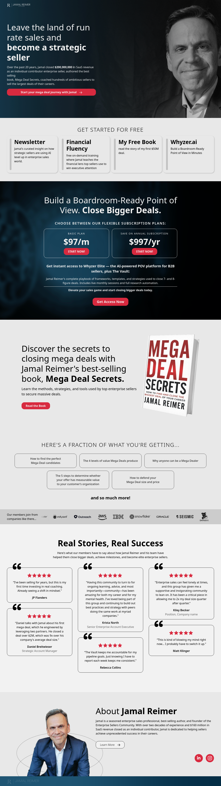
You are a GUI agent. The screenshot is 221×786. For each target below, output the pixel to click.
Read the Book (36, 406)
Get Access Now (110, 301)
